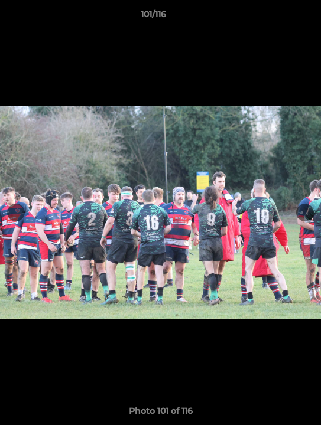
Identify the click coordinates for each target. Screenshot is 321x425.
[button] (278, 17)
